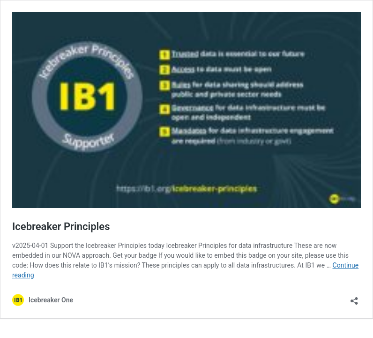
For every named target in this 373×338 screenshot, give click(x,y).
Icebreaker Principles (61, 226)
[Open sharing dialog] (354, 298)
